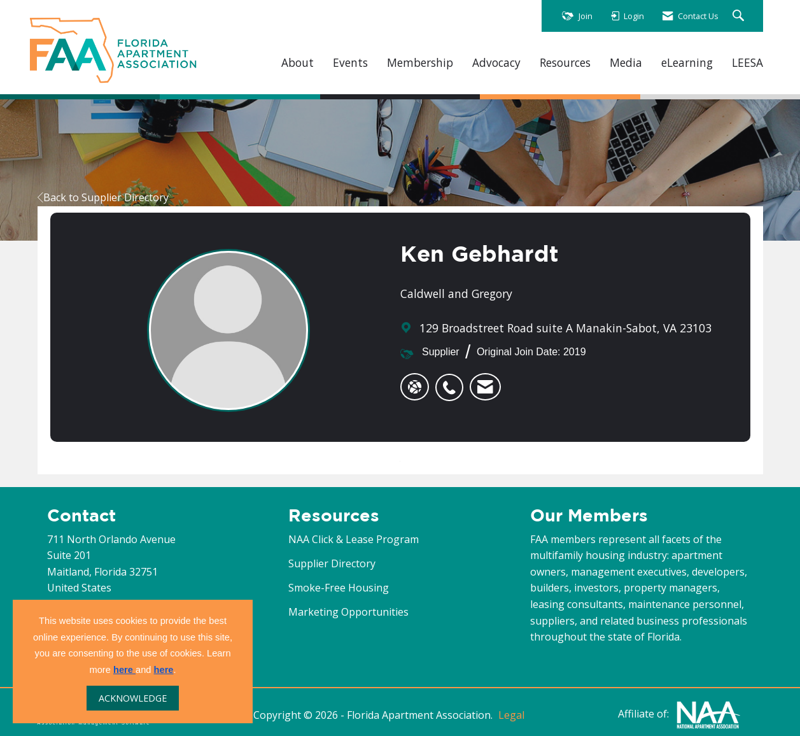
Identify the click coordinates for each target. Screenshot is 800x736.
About (297, 62)
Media (626, 62)
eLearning (687, 62)
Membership (420, 62)
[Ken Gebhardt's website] (414, 387)
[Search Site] (740, 16)
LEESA (747, 62)
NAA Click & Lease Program (353, 539)
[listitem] (452, 380)
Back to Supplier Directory (103, 197)
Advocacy (496, 62)
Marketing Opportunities (348, 612)
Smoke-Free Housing (338, 588)
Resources (565, 62)
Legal (511, 715)
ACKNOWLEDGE (133, 698)
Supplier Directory (331, 563)
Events (350, 62)
